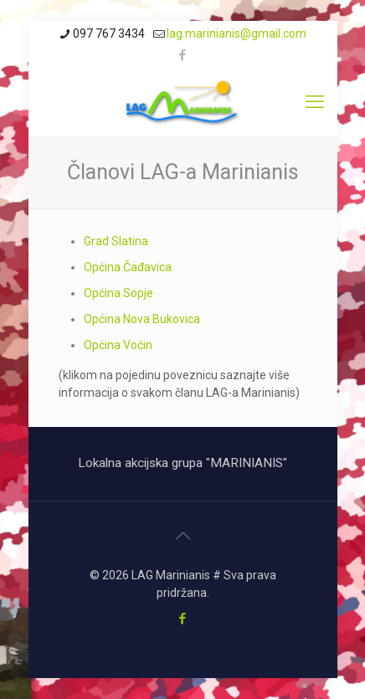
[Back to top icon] (182, 535)
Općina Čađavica (128, 267)
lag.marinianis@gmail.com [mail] (236, 33)
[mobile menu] (315, 102)
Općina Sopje (118, 293)
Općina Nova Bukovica (142, 319)
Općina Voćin (118, 345)
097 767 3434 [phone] (109, 33)
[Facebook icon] (183, 55)
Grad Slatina (116, 241)
